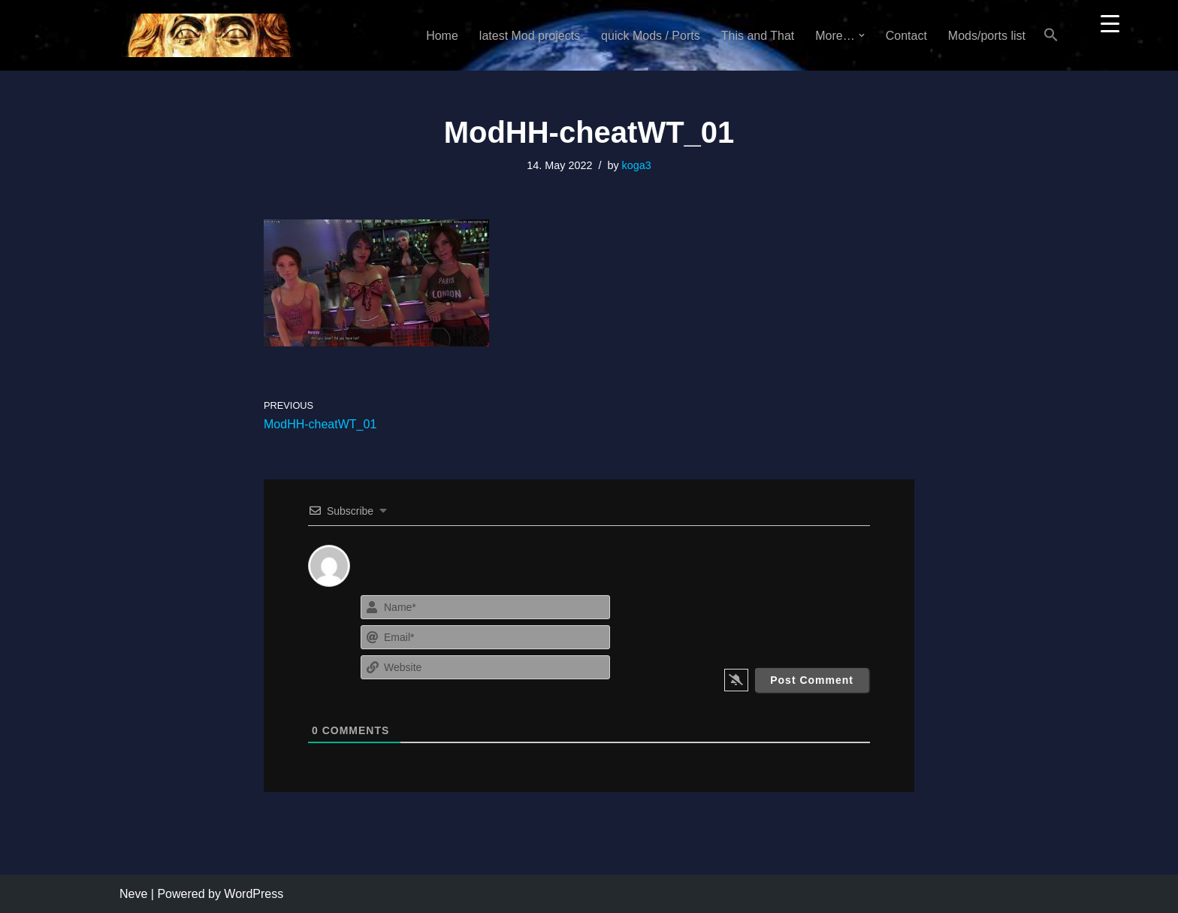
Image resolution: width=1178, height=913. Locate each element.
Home (442, 35)
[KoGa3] (206, 35)
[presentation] (778, 620)
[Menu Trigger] (1110, 23)
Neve (133, 893)
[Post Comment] (811, 680)
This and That (758, 35)
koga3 (636, 165)
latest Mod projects (529, 35)
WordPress (253, 893)
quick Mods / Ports (650, 35)
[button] (862, 35)
